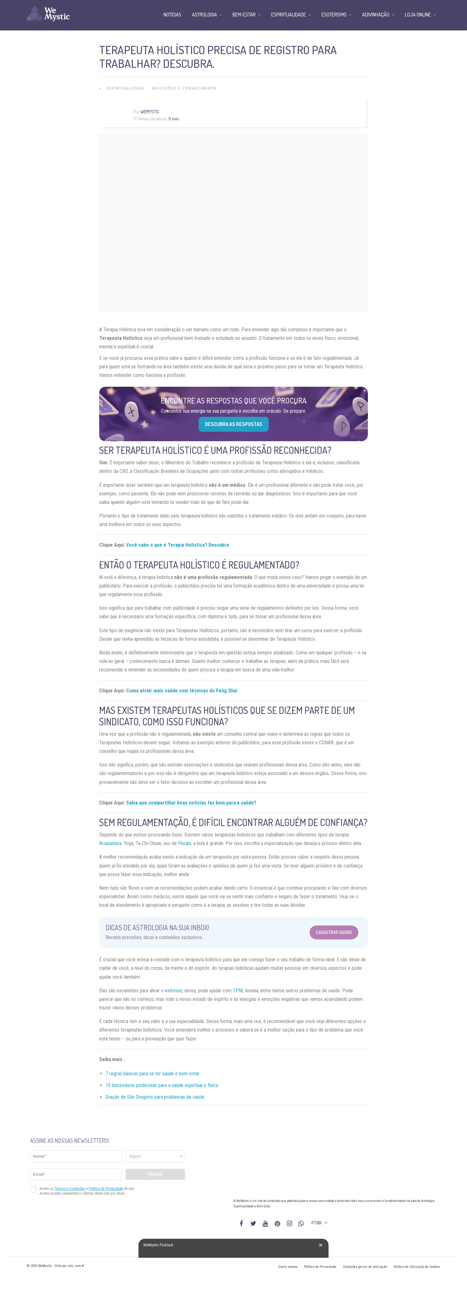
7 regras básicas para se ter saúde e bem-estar (153, 1074)
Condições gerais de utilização (365, 1267)
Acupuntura (110, 843)
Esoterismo (334, 14)
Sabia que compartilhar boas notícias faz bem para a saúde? (191, 803)
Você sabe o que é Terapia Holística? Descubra (177, 545)
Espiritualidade (125, 88)
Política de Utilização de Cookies (416, 1267)
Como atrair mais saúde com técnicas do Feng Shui (181, 691)
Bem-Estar (244, 14)
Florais (184, 843)
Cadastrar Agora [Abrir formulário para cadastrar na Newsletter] (334, 932)
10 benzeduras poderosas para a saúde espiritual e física (162, 1085)
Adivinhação (375, 14)
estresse (173, 991)
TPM (238, 991)
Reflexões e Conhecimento (184, 88)
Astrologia (204, 14)
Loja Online (418, 14)
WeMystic (149, 111)
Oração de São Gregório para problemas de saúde (155, 1097)
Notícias (172, 14)
